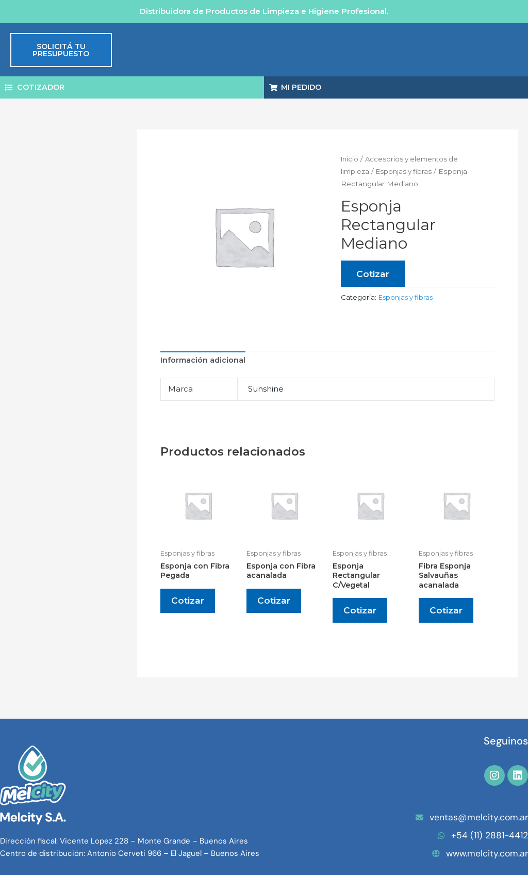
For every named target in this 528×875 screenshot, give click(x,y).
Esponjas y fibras (407, 172)
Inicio (350, 159)
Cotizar (373, 274)
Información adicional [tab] (203, 361)
